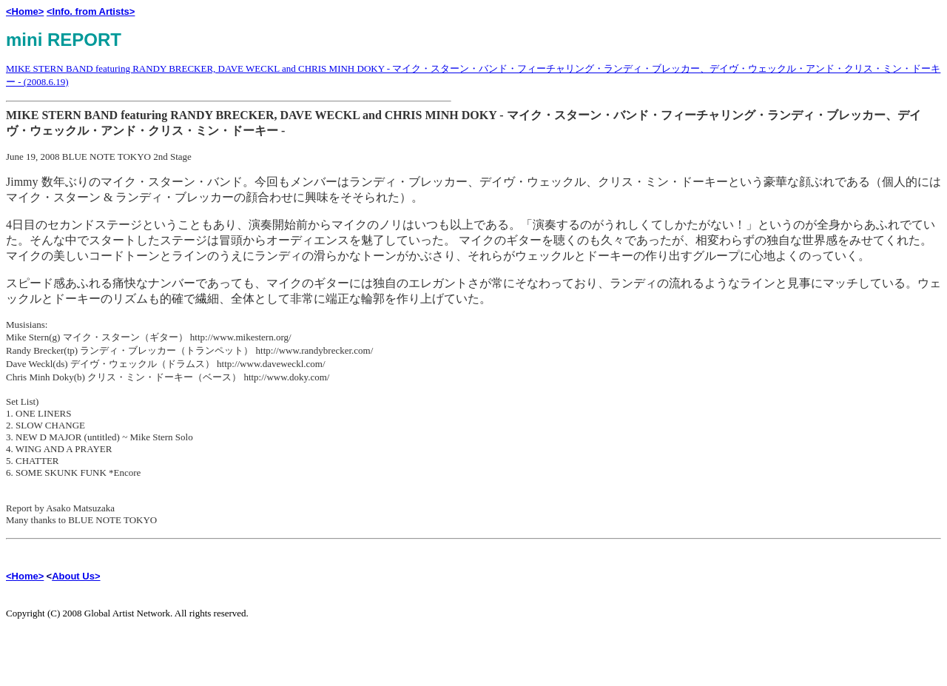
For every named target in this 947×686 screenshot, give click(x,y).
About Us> (76, 576)
